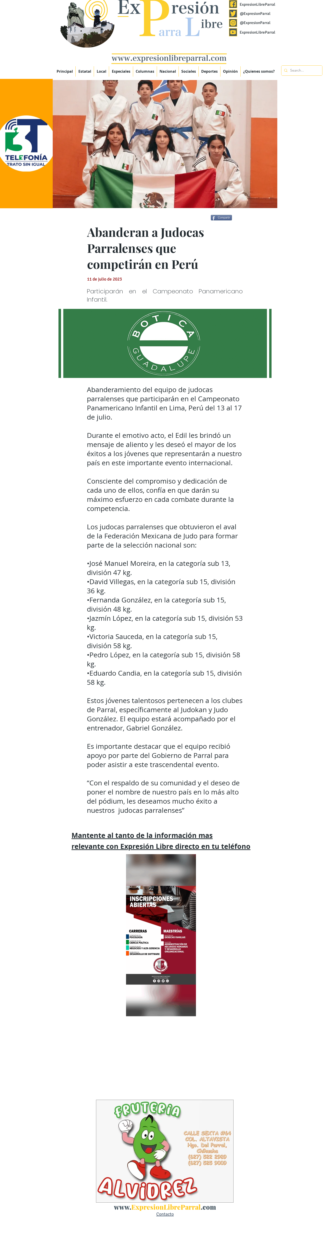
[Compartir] (221, 217)
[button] (121, 71)
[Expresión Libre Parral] (233, 4)
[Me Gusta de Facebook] (250, 218)
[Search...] (301, 70)
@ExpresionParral (255, 13)
